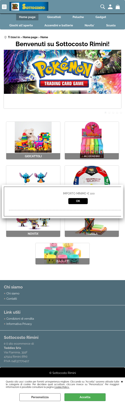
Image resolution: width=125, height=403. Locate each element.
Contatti (11, 298)
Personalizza (40, 397)
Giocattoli (54, 17)
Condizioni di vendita (20, 318)
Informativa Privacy (19, 324)
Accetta (85, 397)
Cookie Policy (61, 387)
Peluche (78, 17)
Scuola (111, 25)
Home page (27, 17)
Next (118, 81)
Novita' (90, 25)
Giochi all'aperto (21, 25)
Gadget (100, 17)
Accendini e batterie (58, 25)
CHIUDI (122, 381)
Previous (6, 81)
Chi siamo (12, 293)
